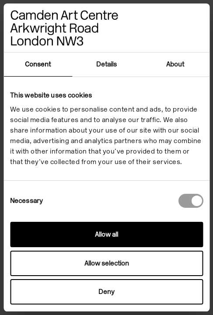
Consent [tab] (38, 64)
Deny (106, 292)
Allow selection (106, 263)
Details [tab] (106, 64)
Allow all (106, 234)
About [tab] (175, 64)
